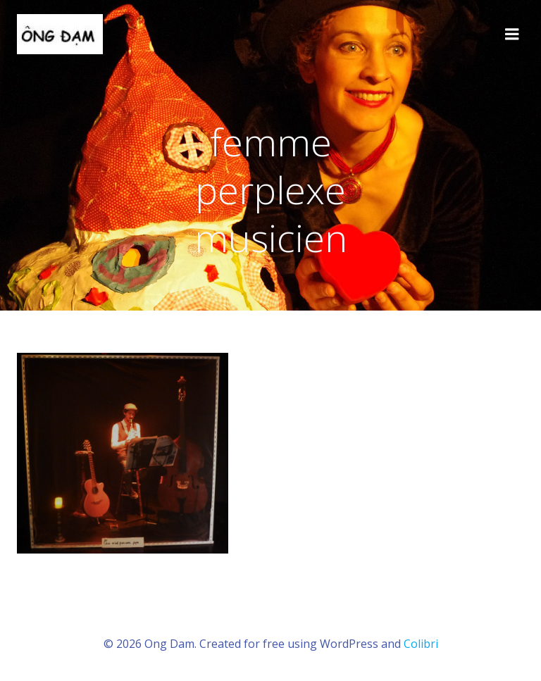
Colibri (421, 643)
